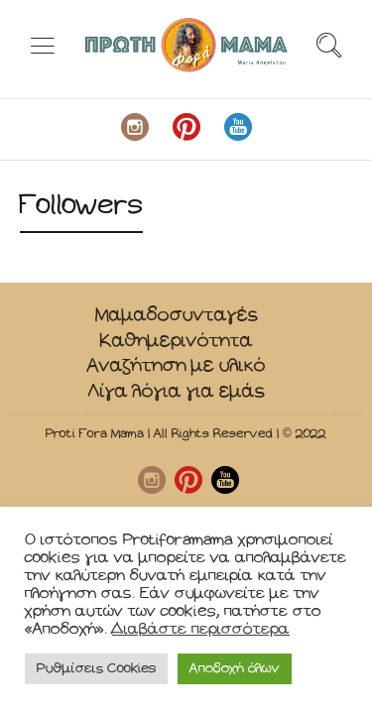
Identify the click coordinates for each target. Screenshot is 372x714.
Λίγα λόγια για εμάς (176, 391)
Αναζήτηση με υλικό (176, 365)
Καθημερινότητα (176, 340)
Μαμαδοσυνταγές (176, 314)
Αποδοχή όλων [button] (234, 668)
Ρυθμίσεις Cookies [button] (96, 668)
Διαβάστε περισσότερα (201, 629)
